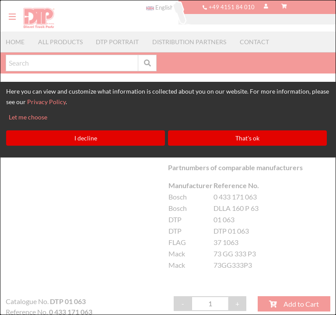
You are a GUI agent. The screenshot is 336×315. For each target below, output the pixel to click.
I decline (85, 138)
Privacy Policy (46, 101)
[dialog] (168, 157)
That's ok (247, 138)
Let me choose (28, 117)
